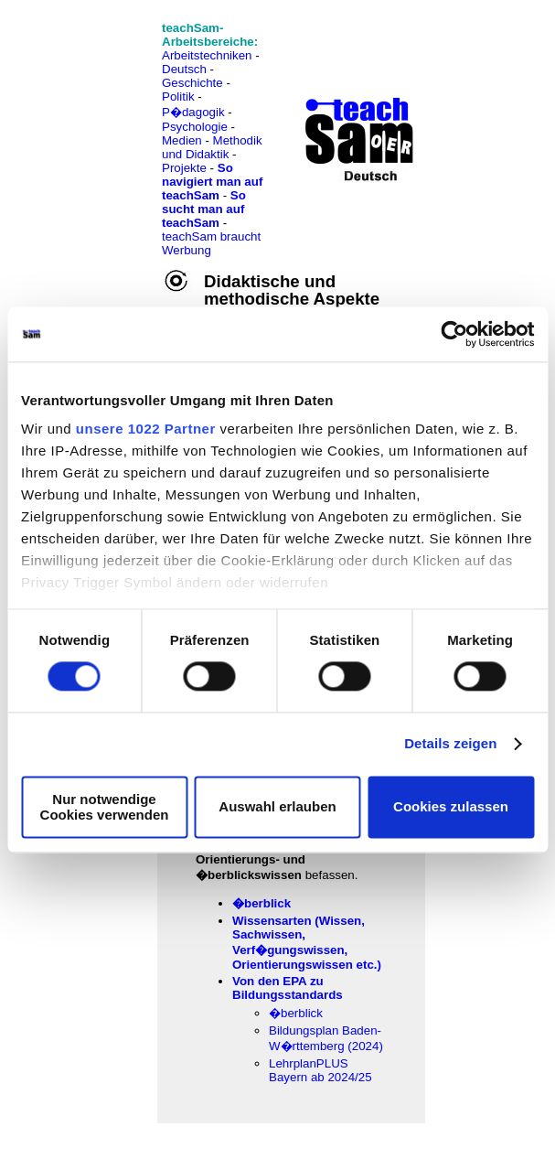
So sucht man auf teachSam (204, 209)
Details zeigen (450, 744)
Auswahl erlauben (277, 807)
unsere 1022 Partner (146, 428)
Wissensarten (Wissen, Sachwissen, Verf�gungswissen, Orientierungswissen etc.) (306, 942)
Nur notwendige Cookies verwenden (104, 806)
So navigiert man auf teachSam (212, 181)
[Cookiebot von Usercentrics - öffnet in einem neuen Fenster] (454, 334)
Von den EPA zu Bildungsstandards (287, 988)
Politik (178, 96)
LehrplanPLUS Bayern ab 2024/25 (320, 1070)
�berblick (261, 903)
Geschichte (192, 83)
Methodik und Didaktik (212, 147)
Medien (182, 140)
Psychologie (195, 127)
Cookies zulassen (450, 807)
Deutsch (184, 69)
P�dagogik (193, 112)
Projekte (184, 168)
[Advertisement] (94, 55)
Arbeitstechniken (207, 55)
